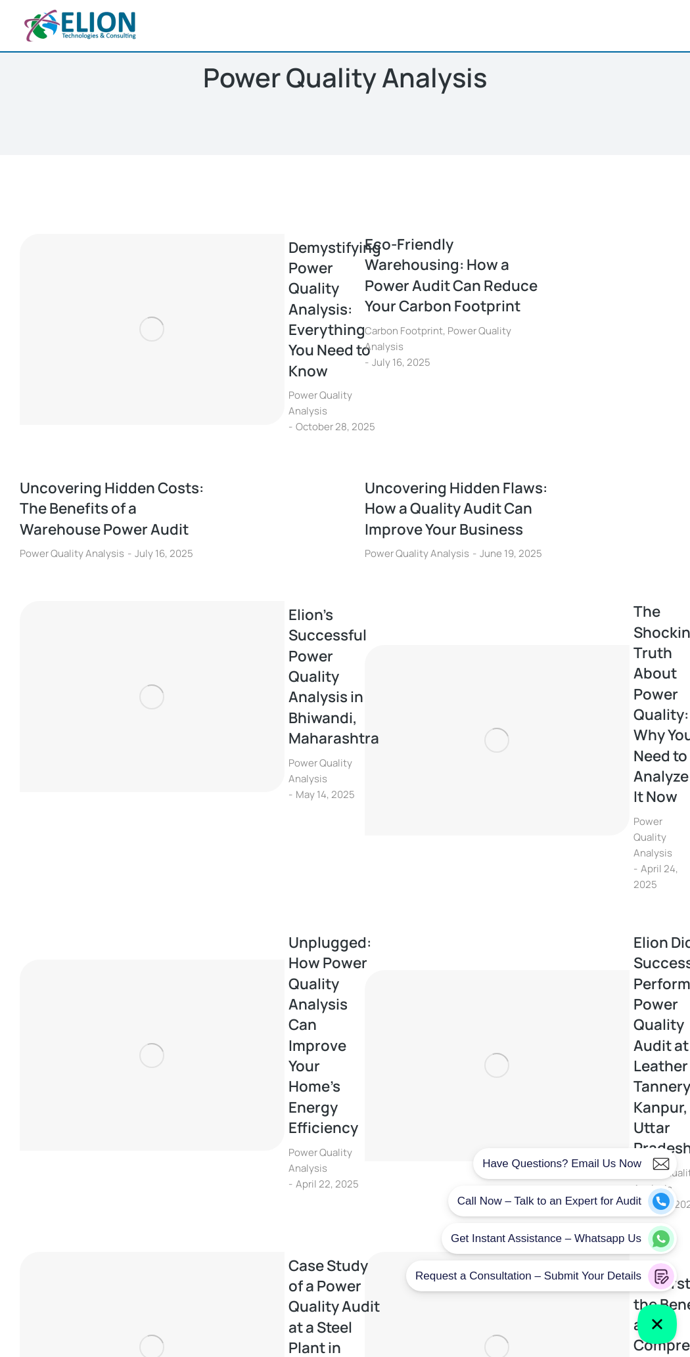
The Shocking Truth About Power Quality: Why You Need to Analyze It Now (563, 610)
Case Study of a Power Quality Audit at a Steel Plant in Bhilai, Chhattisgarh (223, 931)
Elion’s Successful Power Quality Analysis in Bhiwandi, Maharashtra (230, 603)
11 (407, 1049)
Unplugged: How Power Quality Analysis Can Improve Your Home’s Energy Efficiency (226, 759)
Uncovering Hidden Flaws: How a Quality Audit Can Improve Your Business (453, 459)
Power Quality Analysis (190, 336)
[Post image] (69, 297)
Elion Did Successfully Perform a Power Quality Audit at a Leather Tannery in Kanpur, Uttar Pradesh (573, 770)
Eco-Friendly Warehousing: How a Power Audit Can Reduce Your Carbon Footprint (458, 278)
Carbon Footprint (404, 336)
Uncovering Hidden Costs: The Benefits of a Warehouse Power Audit (110, 448)
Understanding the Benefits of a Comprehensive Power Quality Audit (568, 931)
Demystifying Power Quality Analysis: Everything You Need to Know (225, 278)
